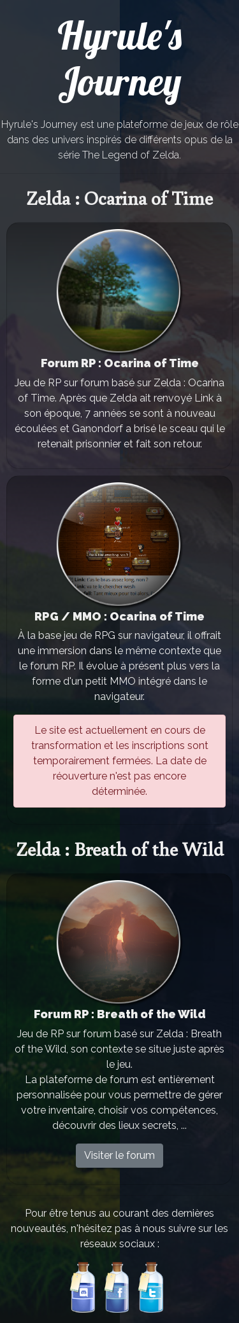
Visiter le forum (119, 1155)
